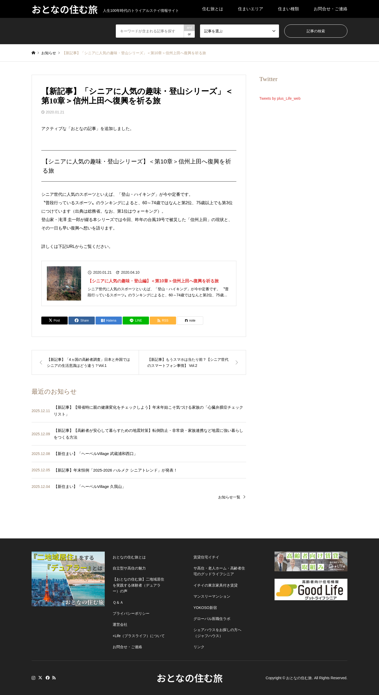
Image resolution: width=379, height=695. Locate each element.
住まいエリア (250, 9)
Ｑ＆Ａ (118, 602)
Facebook (47, 677)
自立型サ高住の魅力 (129, 568)
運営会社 (120, 624)
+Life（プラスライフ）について (139, 636)
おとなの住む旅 (190, 677)
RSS (54, 677)
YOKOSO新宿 (205, 608)
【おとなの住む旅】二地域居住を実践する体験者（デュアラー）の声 (138, 585)
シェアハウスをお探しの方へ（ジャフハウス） (217, 633)
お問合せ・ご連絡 (330, 9)
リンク (199, 647)
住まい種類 (288, 9)
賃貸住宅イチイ (206, 557)
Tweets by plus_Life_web (279, 98)
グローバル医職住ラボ (211, 619)
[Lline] (136, 320)
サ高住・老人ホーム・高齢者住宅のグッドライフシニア (219, 571)
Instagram (33, 677)
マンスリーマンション (211, 596)
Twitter (40, 677)
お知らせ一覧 (229, 497)
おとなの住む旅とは (129, 557)
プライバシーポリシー (131, 613)
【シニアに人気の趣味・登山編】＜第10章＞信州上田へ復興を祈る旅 (153, 281)
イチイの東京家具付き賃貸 (215, 585)
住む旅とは (212, 9)
